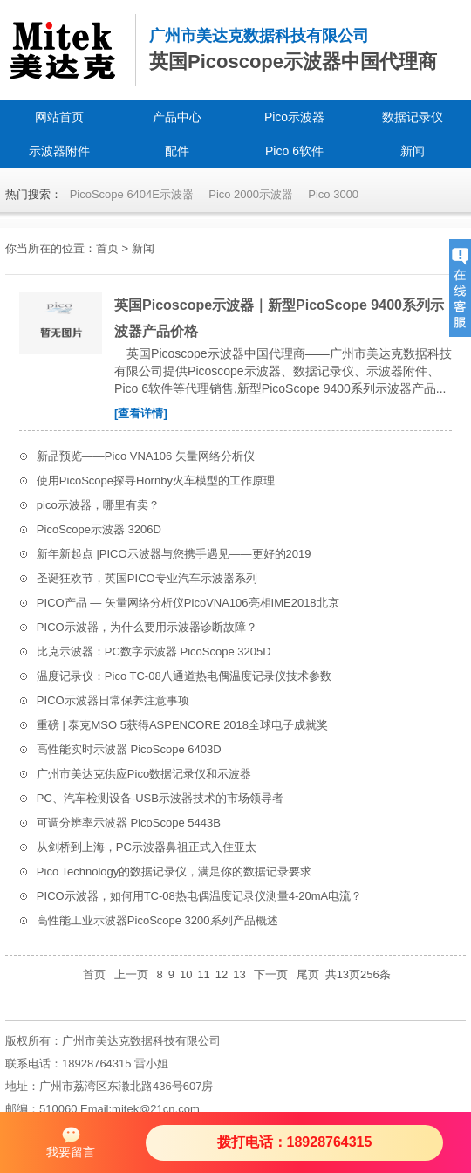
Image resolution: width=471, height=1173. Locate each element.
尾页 (308, 974)
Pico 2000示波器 (250, 194)
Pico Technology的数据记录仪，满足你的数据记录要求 (174, 871)
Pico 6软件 (294, 151)
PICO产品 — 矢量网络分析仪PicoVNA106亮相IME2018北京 (188, 602)
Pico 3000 (333, 194)
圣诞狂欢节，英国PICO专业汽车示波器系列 (147, 578)
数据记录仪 (412, 117)
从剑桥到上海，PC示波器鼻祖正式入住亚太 (146, 847)
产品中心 (177, 117)
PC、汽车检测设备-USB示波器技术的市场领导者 (160, 798)
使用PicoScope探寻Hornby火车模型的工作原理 (156, 480)
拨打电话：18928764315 (294, 1142)
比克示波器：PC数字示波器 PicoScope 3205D (154, 651)
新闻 (412, 151)
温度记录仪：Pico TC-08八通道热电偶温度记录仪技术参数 (184, 676)
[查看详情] (140, 413)
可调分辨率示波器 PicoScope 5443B (129, 822)
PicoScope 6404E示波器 (132, 194)
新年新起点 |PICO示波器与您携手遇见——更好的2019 (174, 553)
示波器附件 (59, 151)
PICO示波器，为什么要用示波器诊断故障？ (147, 627)
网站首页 (59, 117)
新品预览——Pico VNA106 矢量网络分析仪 (146, 456)
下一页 (271, 974)
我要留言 (70, 1142)
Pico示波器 (294, 117)
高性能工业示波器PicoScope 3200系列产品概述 (157, 920)
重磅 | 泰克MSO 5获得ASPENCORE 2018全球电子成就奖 (182, 724)
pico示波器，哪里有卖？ (98, 504)
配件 (177, 151)
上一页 (131, 974)
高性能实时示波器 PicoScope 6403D (129, 749)
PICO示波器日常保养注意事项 (113, 700)
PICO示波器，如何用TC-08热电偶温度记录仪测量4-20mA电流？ (199, 895)
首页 (107, 248)
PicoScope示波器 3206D (99, 529)
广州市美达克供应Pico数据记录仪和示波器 (144, 773)
